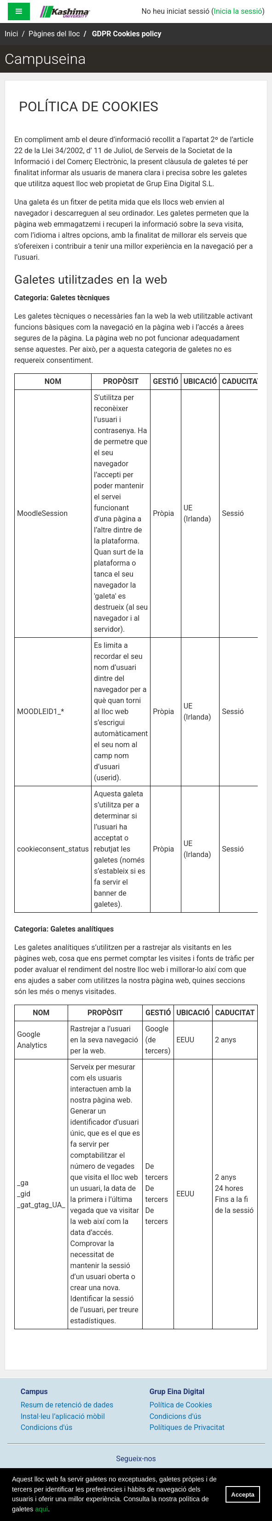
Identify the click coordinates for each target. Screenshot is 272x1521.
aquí (41, 1509)
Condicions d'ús (47, 1427)
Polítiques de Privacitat (187, 1427)
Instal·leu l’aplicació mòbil (63, 1416)
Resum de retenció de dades (67, 1405)
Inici (11, 33)
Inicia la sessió (238, 11)
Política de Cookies (181, 1405)
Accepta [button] (242, 1494)
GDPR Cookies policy (127, 33)
